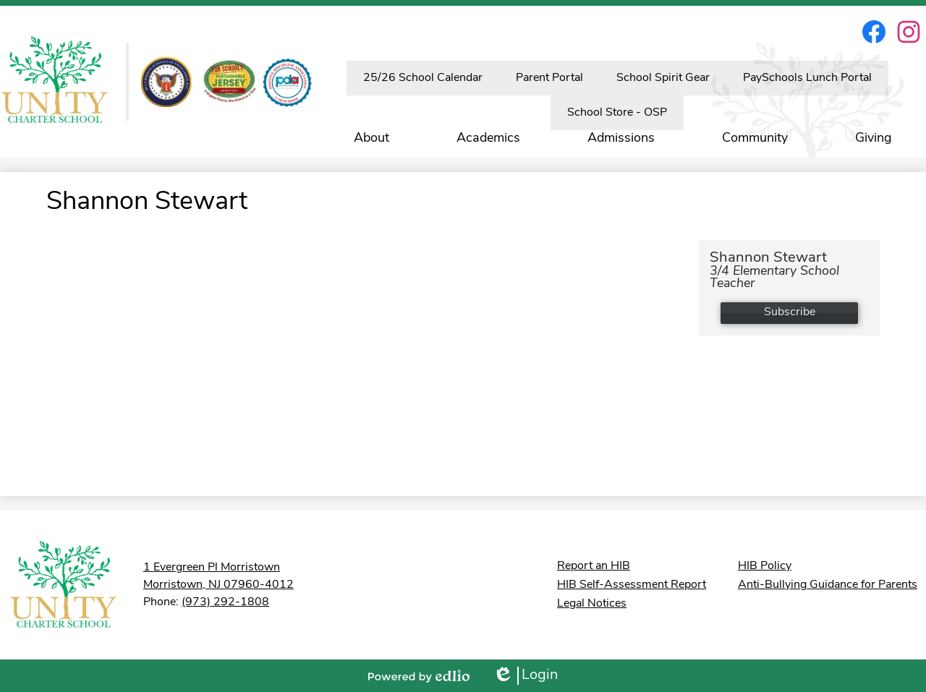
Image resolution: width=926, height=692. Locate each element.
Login (525, 676)
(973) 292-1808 (225, 602)
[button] (371, 138)
